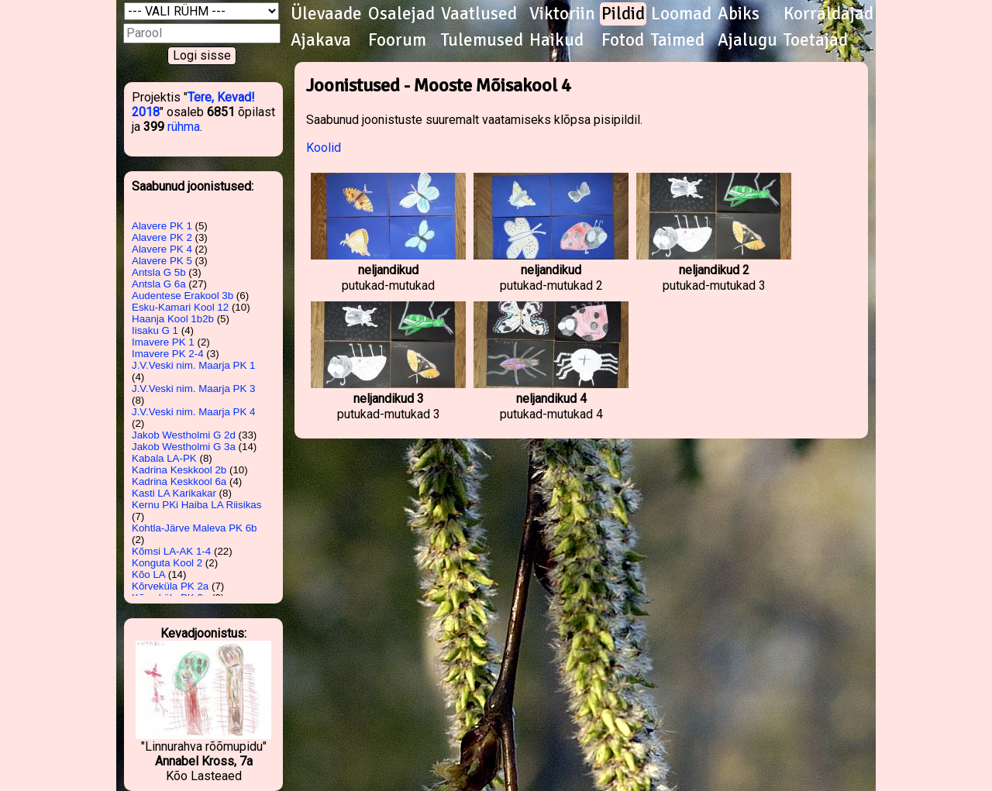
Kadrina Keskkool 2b (179, 470)
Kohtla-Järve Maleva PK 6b (194, 528)
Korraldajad (828, 14)
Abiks (739, 14)
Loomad (681, 14)
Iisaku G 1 (155, 330)
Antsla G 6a (159, 284)
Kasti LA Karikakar (174, 493)
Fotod (622, 40)
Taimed (677, 40)
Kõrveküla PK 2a (170, 586)
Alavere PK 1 (162, 226)
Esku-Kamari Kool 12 (180, 307)
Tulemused (482, 40)
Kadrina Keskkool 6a (179, 481)
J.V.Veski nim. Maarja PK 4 (194, 412)
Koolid (323, 147)
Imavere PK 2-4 (168, 353)
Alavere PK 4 (162, 249)
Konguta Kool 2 (167, 563)
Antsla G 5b (159, 272)
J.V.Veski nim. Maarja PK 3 (194, 388)
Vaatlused (479, 14)
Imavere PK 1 (163, 342)
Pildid (623, 14)
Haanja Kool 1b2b (173, 319)
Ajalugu (747, 40)
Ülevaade (326, 14)
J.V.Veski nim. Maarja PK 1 (194, 365)
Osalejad (401, 14)
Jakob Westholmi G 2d (184, 435)
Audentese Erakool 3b (182, 295)
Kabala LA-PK (164, 458)
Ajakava (321, 40)
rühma (183, 126)
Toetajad (816, 40)
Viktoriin (562, 14)
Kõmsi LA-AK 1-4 (171, 551)
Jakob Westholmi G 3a (184, 446)
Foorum (397, 40)
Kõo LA (148, 574)
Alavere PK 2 (162, 237)
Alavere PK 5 (162, 261)
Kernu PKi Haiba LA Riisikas (196, 505)
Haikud (556, 40)
